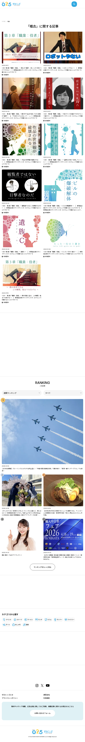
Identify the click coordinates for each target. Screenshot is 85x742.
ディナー (59, 619)
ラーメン (30, 619)
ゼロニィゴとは (7, 695)
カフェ (49, 619)
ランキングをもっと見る (42, 567)
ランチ (40, 619)
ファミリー (70, 619)
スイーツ (19, 619)
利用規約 (46, 698)
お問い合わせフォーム (42, 713)
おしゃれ (18, 624)
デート (8, 624)
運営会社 (46, 695)
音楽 (27, 624)
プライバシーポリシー (10, 698)
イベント (8, 619)
